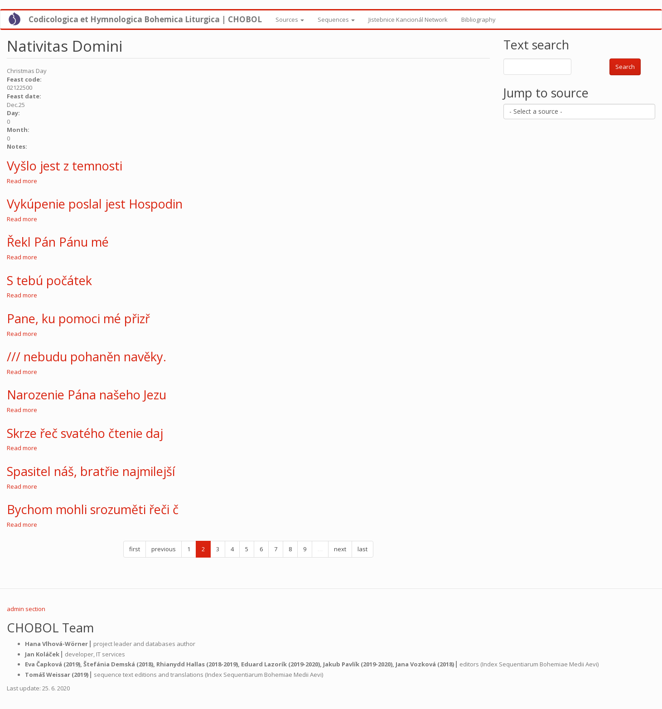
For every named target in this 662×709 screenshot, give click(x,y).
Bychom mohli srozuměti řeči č (93, 509)
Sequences (336, 19)
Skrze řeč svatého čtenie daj (85, 433)
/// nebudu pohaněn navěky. (86, 356)
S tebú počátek (49, 280)
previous (163, 549)
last (362, 549)
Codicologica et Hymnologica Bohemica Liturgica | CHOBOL (145, 19)
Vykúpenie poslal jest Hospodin (95, 203)
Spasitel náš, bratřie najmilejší (91, 471)
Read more (22, 181)
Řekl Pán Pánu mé (58, 241)
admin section (26, 609)
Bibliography (478, 19)
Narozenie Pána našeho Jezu (86, 394)
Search (625, 67)
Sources (289, 19)
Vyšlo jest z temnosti (64, 165)
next (340, 549)
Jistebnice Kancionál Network (408, 19)
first (134, 549)
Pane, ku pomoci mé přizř (78, 318)
